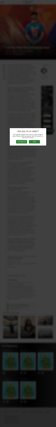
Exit (34, 142)
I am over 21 (21, 142)
